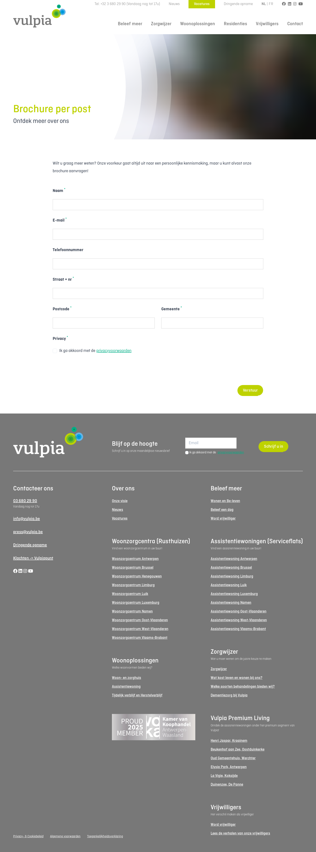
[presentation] (86, 369)
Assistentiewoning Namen (231, 602)
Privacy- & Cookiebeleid (28, 836)
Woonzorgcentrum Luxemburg (135, 602)
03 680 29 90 (25, 501)
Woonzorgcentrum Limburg (133, 585)
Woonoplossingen (197, 24)
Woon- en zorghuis (126, 678)
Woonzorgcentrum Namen (132, 611)
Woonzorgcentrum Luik (130, 594)
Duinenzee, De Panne (227, 784)
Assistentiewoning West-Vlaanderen (239, 620)
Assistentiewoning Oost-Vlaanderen (238, 611)
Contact (295, 24)
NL (264, 4)
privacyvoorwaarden (113, 350)
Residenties (235, 24)
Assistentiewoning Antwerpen (234, 559)
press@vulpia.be (28, 532)
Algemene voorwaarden (65, 836)
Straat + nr (63, 279)
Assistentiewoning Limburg (232, 576)
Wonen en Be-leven (225, 501)
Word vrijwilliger (223, 518)
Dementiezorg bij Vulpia (229, 695)
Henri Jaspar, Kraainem (229, 740)
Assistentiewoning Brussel (231, 567)
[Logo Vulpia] (39, 16)
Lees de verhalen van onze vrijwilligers (240, 833)
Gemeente (171, 309)
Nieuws (174, 4)
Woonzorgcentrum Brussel (132, 567)
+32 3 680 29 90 (113, 4)
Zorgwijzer (161, 24)
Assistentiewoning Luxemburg (234, 594)
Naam (59, 190)
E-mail (60, 220)
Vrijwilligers (267, 24)
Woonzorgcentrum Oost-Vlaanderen (140, 620)
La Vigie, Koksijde (224, 776)
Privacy (60, 338)
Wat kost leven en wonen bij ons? (236, 678)
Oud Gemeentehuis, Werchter (233, 758)
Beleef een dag (222, 510)
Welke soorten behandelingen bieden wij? (243, 686)
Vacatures (202, 4)
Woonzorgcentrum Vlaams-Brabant (139, 637)
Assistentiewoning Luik (229, 585)
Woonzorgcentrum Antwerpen (135, 559)
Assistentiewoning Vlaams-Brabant (238, 629)
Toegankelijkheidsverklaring (105, 836)
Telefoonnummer (68, 250)
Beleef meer (130, 24)
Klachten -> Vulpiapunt (33, 558)
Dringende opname (238, 4)
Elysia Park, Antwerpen (229, 767)
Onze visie (119, 501)
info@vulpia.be (26, 519)
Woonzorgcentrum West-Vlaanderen (140, 629)
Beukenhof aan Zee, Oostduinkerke (237, 749)
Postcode (62, 309)
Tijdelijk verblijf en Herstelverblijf (137, 695)
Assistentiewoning (126, 686)
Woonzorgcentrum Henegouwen (137, 576)
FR (271, 4)
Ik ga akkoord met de (92, 351)
